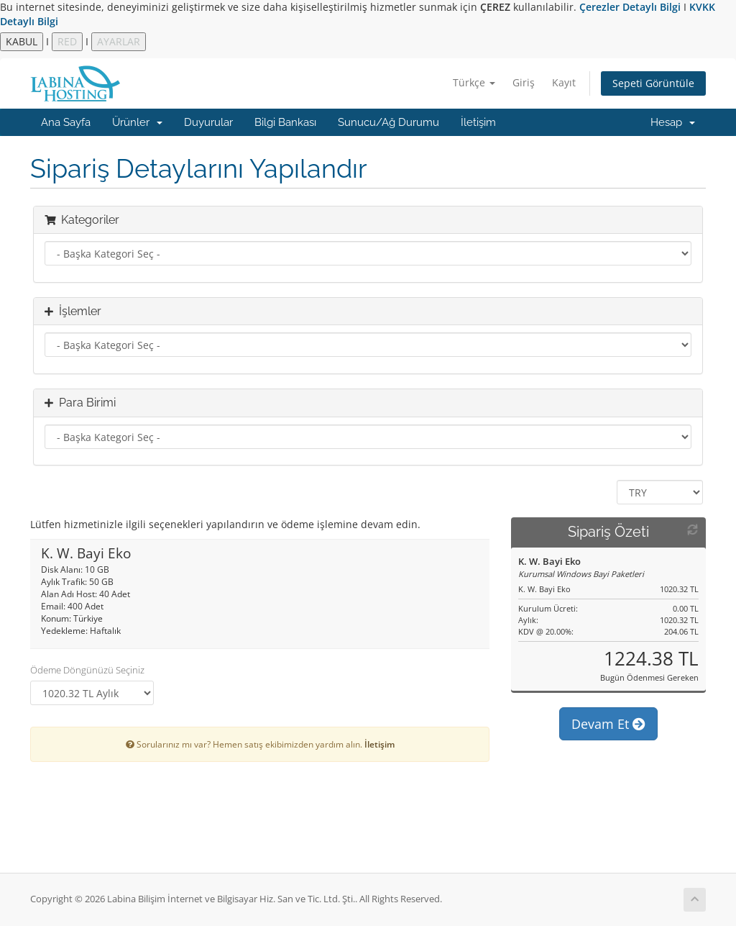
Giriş (523, 82)
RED (67, 41)
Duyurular (208, 122)
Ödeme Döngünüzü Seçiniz (87, 669)
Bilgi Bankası (285, 122)
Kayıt (564, 82)
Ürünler (137, 122)
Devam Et (608, 723)
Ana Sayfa (66, 122)
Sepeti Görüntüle (653, 83)
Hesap (672, 122)
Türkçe (474, 82)
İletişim (478, 122)
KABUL (21, 41)
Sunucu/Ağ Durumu (388, 122)
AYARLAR (118, 41)
